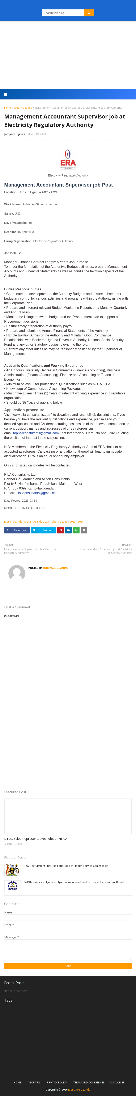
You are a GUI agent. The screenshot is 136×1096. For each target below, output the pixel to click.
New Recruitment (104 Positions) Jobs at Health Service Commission (66, 866)
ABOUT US (34, 1082)
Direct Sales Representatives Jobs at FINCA (35, 838)
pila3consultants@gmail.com (37, 493)
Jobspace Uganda (14, 134)
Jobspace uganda (79, 1089)
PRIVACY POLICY (57, 1082)
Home (8, 107)
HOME (17, 1082)
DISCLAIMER (117, 1082)
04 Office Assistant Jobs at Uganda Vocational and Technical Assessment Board (74, 882)
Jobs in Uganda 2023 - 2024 (67, 521)
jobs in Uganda (23, 107)
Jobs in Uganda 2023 (36, 521)
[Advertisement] (68, 56)
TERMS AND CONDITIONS (89, 1082)
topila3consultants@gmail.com (36, 433)
